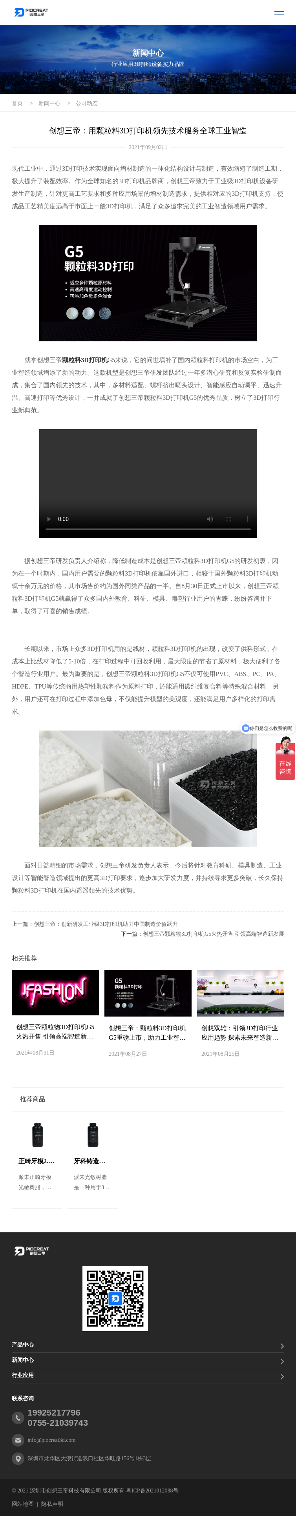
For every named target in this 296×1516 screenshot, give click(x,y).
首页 (17, 103)
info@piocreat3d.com (51, 1440)
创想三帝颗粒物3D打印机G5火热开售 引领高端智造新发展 (213, 934)
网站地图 (23, 1504)
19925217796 (53, 1413)
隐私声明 (52, 1504)
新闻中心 (49, 103)
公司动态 (87, 103)
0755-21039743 (57, 1423)
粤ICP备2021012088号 (152, 1491)
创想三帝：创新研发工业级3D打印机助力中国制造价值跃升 (106, 924)
